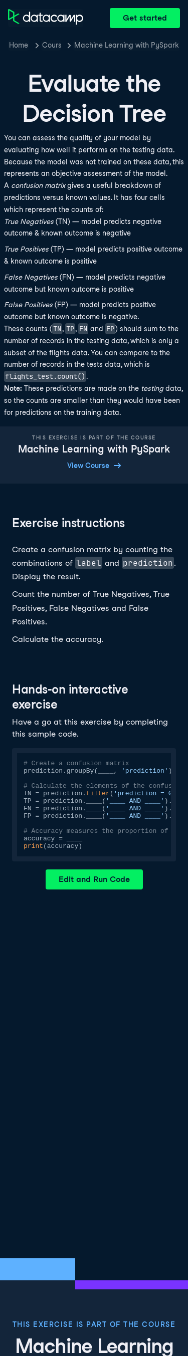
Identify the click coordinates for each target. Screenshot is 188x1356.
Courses (51, 45)
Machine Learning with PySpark (126, 45)
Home (18, 45)
